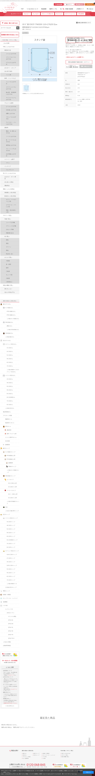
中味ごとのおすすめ (8, 46)
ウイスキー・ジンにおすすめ (11, 123)
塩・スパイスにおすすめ (11, 140)
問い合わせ (90, 9)
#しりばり (36, 13)
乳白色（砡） (10, 254)
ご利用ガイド (80, 9)
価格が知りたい (7, 692)
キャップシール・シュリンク (49, 755)
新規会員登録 (59, 4)
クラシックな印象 (11, 226)
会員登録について (7, 670)
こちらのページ (10, 675)
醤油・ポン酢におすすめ (11, 132)
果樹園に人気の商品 (10, 192)
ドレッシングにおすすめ (11, 149)
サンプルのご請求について (10, 684)
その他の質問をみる (9, 705)
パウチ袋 (44, 756)
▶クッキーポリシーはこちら (69, 773)
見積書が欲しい (7, 698)
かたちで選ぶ (8, 257)
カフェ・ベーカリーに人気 (11, 200)
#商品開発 (81, 13)
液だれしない (8, 288)
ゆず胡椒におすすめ (11, 154)
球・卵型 (8, 264)
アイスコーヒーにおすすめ (11, 98)
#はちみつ (27, 13)
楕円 (7, 267)
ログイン (69, 4)
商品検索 (43, 9)
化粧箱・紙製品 (46, 753)
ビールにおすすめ (11, 106)
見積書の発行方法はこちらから (10, 703)
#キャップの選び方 (47, 13)
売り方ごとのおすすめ (9, 173)
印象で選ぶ (7, 219)
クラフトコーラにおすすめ (11, 88)
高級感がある (10, 233)
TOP (22, 9)
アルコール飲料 (8, 103)
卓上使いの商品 (8, 182)
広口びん (25, 755)
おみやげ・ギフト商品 (10, 177)
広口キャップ (36, 755)
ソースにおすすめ (11, 136)
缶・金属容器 (26, 758)
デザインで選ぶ (7, 215)
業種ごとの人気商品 (8, 189)
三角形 (8, 271)
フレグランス (10, 169)
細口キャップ (36, 753)
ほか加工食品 (8, 71)
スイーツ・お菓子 (9, 159)
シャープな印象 (10, 222)
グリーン (8, 247)
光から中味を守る (9, 292)
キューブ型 (9, 274)
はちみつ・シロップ (10, 67)
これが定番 (6, 43)
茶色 (7, 240)
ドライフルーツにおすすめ (11, 58)
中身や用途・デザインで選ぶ (9, 40)
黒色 (7, 243)
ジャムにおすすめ (11, 53)
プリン (8, 162)
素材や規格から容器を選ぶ (10, 300)
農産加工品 (7, 50)
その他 (44, 758)
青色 (7, 250)
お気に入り (79, 4)
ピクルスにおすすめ (11, 63)
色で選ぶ (7, 236)
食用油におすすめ (11, 145)
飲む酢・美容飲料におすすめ (11, 93)
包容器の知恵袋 (66, 9)
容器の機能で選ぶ (8, 285)
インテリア (7, 166)
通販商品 (7, 185)
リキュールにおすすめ (11, 117)
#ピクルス (59, 13)
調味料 (6, 127)
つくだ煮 (8, 74)
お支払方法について (8, 677)
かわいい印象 (10, 229)
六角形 (8, 278)
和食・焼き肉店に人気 (11, 211)
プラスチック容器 (26, 756)
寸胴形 (8, 260)
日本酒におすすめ (11, 110)
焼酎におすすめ (10, 113)
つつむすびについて (32, 9)
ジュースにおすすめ (11, 82)
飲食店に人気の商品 (10, 196)
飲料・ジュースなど (10, 78)
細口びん (25, 753)
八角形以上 (9, 281)
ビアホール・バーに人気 (11, 205)
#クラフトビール (70, 13)
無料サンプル (53, 9)
